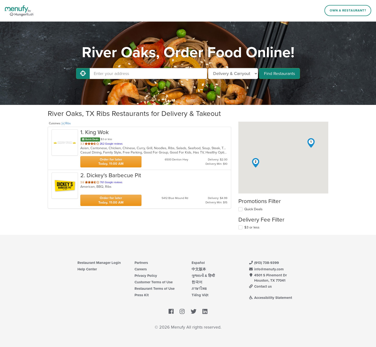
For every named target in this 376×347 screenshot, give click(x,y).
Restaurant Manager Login (99, 263)
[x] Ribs (66, 123)
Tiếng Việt (200, 295)
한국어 (197, 282)
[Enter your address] (148, 73)
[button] (311, 143)
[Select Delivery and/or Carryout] (233, 73)
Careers (141, 269)
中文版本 (199, 269)
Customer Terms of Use (154, 282)
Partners (141, 263)
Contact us (260, 286)
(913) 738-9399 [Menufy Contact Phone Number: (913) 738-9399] (264, 263)
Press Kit (142, 295)
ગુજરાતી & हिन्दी (203, 275)
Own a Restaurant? (348, 10)
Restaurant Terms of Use (155, 288)
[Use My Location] (83, 73)
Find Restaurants (279, 73)
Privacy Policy (146, 275)
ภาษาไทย (199, 288)
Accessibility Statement (270, 298)
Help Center (87, 269)
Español (198, 263)
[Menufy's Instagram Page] (182, 311)
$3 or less (251, 227)
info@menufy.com (266, 269)
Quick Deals (253, 209)
